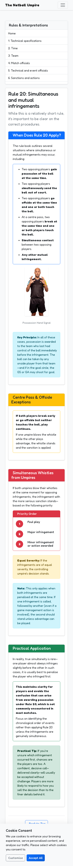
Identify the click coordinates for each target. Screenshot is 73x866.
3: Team (13, 55)
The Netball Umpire (22, 5)
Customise (15, 858)
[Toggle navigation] (63, 5)
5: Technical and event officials (28, 70)
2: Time (13, 48)
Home (12, 33)
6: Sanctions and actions (24, 78)
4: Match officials (19, 63)
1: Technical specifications (25, 41)
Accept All (36, 858)
